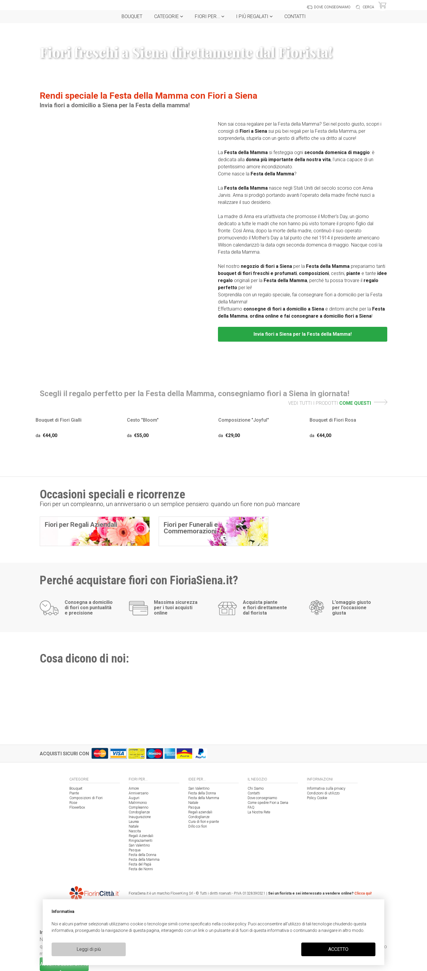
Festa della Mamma (144, 860)
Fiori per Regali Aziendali (81, 524)
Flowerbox (77, 807)
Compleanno (138, 807)
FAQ (251, 807)
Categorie (168, 16)
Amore (134, 788)
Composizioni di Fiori (86, 798)
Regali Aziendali (141, 836)
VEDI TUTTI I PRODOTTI (337, 403)
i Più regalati (254, 16)
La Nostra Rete (259, 812)
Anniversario (138, 793)
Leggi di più (89, 949)
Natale (133, 826)
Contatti (295, 16)
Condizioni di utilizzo (323, 793)
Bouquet (132, 16)
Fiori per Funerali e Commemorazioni (191, 528)
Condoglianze (139, 812)
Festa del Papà (140, 864)
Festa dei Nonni (141, 869)
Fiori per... (209, 16)
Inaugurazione (140, 817)
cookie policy (234, 924)
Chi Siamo (256, 788)
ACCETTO (338, 949)
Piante (74, 793)
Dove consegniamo (262, 798)
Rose (73, 803)
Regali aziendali (200, 812)
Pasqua (135, 850)
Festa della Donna (142, 855)
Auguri (134, 798)
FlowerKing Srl (182, 893)
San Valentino (139, 845)
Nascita (135, 831)
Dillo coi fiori (197, 826)
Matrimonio (138, 803)
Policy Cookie (317, 798)
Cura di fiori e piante (203, 822)
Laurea (134, 822)
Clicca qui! (363, 893)
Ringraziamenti (140, 841)
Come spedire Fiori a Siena (268, 803)
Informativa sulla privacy (326, 788)
